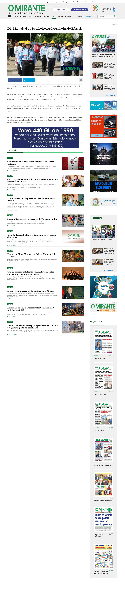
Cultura (9, 25)
